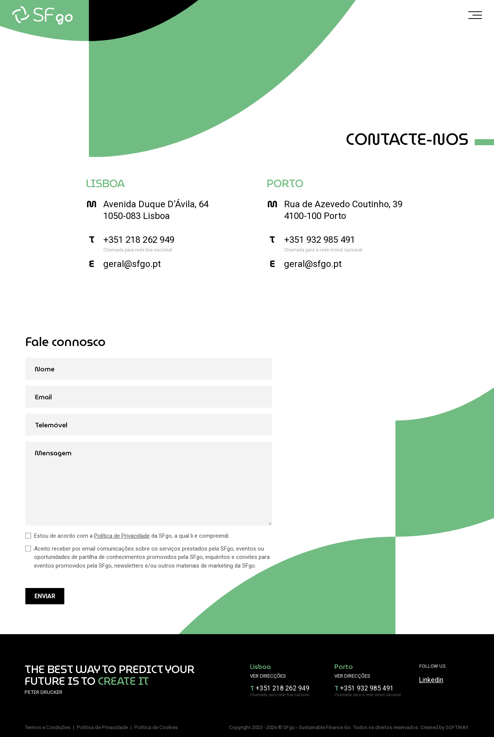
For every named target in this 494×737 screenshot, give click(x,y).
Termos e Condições (47, 727)
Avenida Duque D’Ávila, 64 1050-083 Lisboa (155, 210)
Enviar (44, 596)
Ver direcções (268, 676)
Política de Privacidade (122, 535)
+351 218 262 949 (138, 239)
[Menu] (475, 16)
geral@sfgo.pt (132, 264)
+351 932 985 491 (319, 239)
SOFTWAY (457, 727)
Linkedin (431, 680)
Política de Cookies (156, 727)
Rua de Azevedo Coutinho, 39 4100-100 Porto (343, 210)
